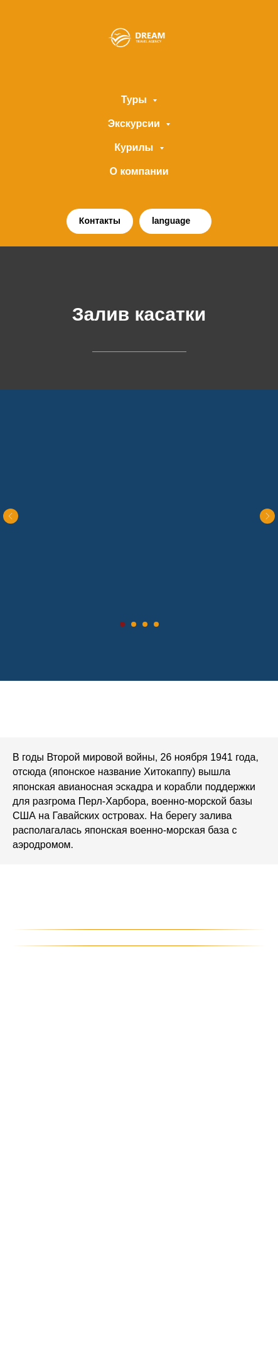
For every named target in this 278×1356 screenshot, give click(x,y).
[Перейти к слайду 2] (133, 624)
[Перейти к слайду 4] (156, 624)
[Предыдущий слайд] (10, 516)
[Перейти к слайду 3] (144, 624)
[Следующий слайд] (267, 516)
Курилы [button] (135, 147)
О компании (139, 171)
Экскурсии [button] (135, 123)
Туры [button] (135, 99)
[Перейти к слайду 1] (122, 624)
